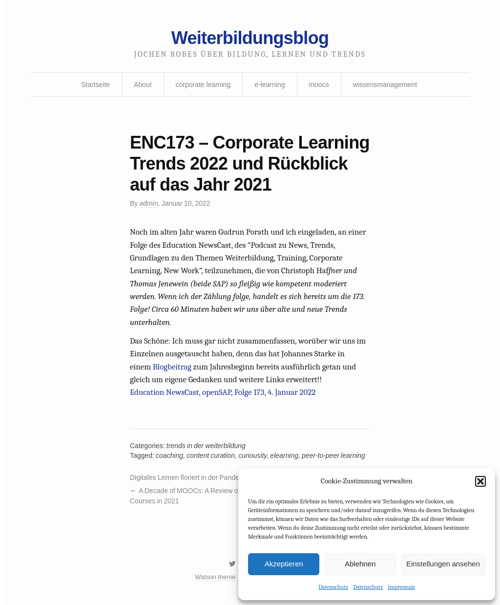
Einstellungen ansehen (443, 564)
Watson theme (215, 577)
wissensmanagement (385, 84)
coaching (169, 455)
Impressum (401, 586)
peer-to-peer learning (333, 455)
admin (149, 203)
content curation (211, 455)
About (143, 84)
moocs (319, 84)
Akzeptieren (284, 564)
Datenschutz (333, 586)
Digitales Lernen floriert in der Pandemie (190, 477)
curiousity (252, 455)
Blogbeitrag (172, 366)
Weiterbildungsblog (250, 38)
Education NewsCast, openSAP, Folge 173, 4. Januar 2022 (222, 392)
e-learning (269, 84)
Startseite (95, 84)
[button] (480, 481)
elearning (284, 455)
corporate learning (202, 84)
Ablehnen (360, 564)
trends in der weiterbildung (206, 446)
